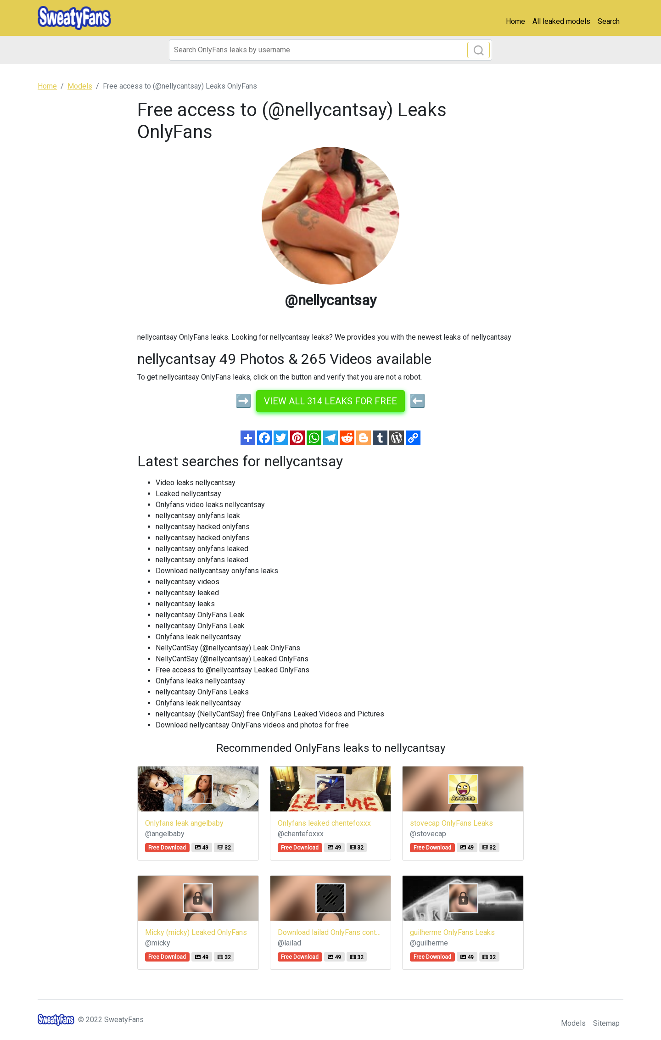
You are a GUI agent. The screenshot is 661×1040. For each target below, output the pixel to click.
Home (515, 21)
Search (609, 21)
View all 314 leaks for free (330, 401)
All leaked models (561, 21)
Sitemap (606, 1023)
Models (573, 1023)
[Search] (330, 50)
